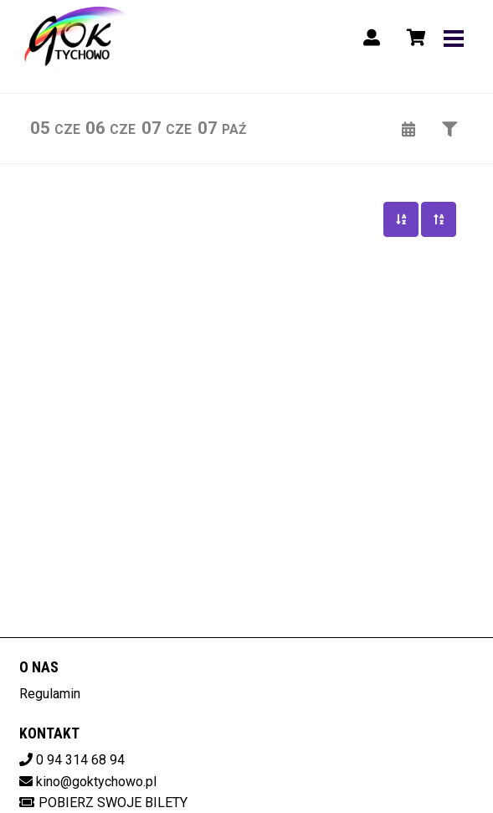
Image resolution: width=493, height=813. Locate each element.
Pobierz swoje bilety (103, 802)
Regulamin (49, 694)
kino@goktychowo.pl (96, 782)
